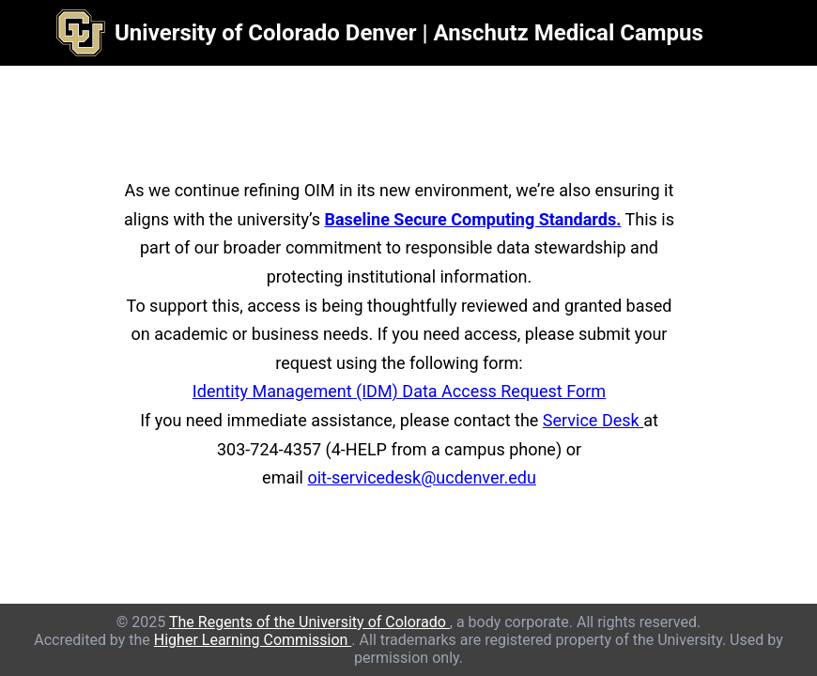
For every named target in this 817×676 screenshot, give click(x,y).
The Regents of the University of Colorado (309, 622)
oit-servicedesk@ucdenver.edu (421, 477)
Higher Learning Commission (253, 640)
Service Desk (593, 420)
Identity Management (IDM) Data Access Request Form (399, 391)
